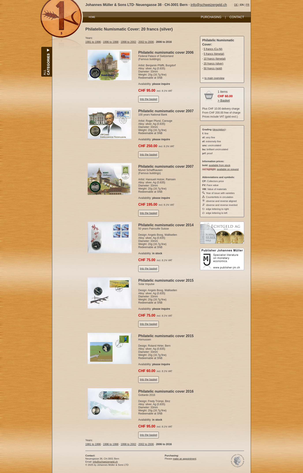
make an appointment (184, 458)
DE (236, 4)
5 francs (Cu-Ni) (213, 49)
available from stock (219, 165)
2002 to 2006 (146, 42)
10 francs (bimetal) (215, 58)
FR (247, 4)
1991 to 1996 (93, 42)
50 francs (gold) (213, 68)
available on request (228, 169)
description (219, 129)
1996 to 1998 (110, 42)
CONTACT (236, 17)
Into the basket (148, 99)
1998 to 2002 (128, 42)
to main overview (214, 78)
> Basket (224, 100)
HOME (92, 17)
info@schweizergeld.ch (209, 5)
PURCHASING (211, 17)
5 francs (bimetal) (214, 53)
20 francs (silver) (213, 63)
